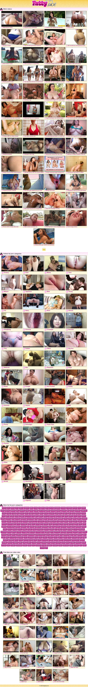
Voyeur (58, 510)
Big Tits (60, 537)
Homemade (19, 545)
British (65, 537)
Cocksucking (67, 539)
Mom (47, 508)
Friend (23, 531)
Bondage (70, 529)
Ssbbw (83, 508)
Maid (20, 542)
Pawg (29, 524)
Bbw (31, 508)
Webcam (13, 510)
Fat (39, 508)
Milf (68, 510)
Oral (79, 516)
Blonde (9, 531)
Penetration (15, 521)
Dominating (31, 534)
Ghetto (32, 526)
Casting (42, 547)
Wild (50, 526)
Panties (9, 513)
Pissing (83, 513)
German (17, 518)
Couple (44, 545)
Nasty (55, 518)
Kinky (66, 516)
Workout (4, 524)
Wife (8, 516)
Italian (71, 545)
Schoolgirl (77, 510)
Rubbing (52, 529)
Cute (84, 524)
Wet (75, 534)
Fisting (13, 513)
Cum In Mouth (10, 526)
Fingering (18, 534)
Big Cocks (46, 516)
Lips (24, 542)
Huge (27, 510)
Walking (4, 526)
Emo (72, 534)
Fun (43, 531)
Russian (75, 508)
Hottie (29, 545)
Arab (33, 516)
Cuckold (64, 510)
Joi (46, 547)
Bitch (80, 531)
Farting (40, 518)
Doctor (20, 529)
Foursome (3, 531)
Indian (60, 545)
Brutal (45, 513)
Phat (13, 518)
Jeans (84, 545)
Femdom (50, 537)
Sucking (37, 513)
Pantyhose (55, 524)
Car (81, 545)
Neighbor (6, 539)
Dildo (62, 521)
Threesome (41, 521)
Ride (73, 513)
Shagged (22, 516)
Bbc (17, 510)
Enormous (27, 516)
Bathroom (53, 521)
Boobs (64, 529)
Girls (52, 531)
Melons (61, 539)
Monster (31, 521)
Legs (28, 531)
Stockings (51, 513)
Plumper (13, 545)
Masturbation (75, 539)
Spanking (23, 518)
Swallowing (81, 529)
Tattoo (9, 534)
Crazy (3, 516)
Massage (4, 542)
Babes (41, 516)
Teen (17, 508)
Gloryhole (69, 531)
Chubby (51, 539)
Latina (39, 539)
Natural (84, 516)
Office (2, 510)
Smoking (63, 531)
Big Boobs (20, 537)
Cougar (36, 510)
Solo (18, 513)
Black (14, 531)
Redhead (53, 516)
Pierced (84, 526)
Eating (16, 516)
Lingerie (29, 542)
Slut (15, 524)
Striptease (40, 529)
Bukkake (60, 518)
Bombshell (44, 526)
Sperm (80, 521)
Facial (36, 537)
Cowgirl (73, 542)
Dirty (61, 534)
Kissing (21, 539)
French (75, 529)
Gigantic (65, 513)
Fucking (33, 531)
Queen (5, 529)
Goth (49, 542)
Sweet (22, 513)
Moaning (15, 529)
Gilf (63, 516)
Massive (82, 539)
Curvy (75, 516)
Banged (66, 524)
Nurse (38, 542)
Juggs (84, 537)
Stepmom (22, 510)
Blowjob (71, 524)
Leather (79, 537)
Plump (2, 518)
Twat (21, 521)
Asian (31, 510)
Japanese (26, 508)
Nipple (24, 529)
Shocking (25, 521)
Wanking (78, 513)
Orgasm (31, 513)
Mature (21, 508)
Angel (56, 513)
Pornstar (4, 545)
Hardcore (78, 542)
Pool (36, 518)
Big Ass (7, 510)
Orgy (50, 524)
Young (35, 508)
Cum (69, 537)
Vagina (60, 529)
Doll (61, 513)
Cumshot (10, 524)
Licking (34, 542)
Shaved (46, 524)
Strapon (9, 521)
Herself (83, 542)
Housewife (38, 545)
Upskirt (75, 521)
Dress (48, 534)
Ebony (4, 513)
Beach (68, 526)
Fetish (55, 537)
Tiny (79, 508)
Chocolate (45, 539)
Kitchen (26, 539)
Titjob (61, 524)
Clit (56, 529)
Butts (70, 521)
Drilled (52, 534)
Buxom (4, 521)
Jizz (33, 545)
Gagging (47, 531)
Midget (11, 516)
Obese (71, 516)
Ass (53, 526)
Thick (18, 524)
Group (63, 542)
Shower (30, 529)
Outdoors (23, 526)
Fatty (40, 537)
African (51, 508)
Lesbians (58, 542)
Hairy (43, 508)
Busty (67, 542)
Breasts (85, 531)
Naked (76, 524)
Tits (36, 521)
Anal (9, 508)
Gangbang (57, 508)
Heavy (34, 529)
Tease (3, 537)
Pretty (65, 518)
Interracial (65, 545)
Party (80, 524)
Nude (84, 521)
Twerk (37, 524)
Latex (35, 539)
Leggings (15, 542)
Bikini (13, 534)
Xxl (28, 526)
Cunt (58, 521)
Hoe (8, 545)
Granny (4, 508)
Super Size (84, 510)
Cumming (84, 518)
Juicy (16, 539)
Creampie (69, 508)
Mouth (45, 518)
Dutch (57, 534)
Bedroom (25, 534)
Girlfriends (57, 531)
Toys (33, 524)
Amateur (76, 545)
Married (10, 542)
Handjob (49, 545)
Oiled (73, 526)
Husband (55, 545)
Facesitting (31, 537)
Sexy (37, 516)
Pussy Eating (30, 518)
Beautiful (80, 534)
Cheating (44, 542)
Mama (12, 508)
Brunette (74, 537)
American (63, 526)
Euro (85, 534)
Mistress (46, 529)
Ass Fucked (42, 510)
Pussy (71, 510)
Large (31, 539)
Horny (52, 542)
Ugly (70, 513)
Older (26, 513)
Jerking (56, 539)
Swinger (47, 521)
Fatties (45, 537)
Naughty (11, 539)
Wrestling (78, 526)
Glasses (75, 531)
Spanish (18, 526)
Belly (7, 537)
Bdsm (41, 513)
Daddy (48, 510)
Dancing (58, 516)
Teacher (58, 526)
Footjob (19, 531)
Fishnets (38, 531)
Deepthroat (66, 534)
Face (25, 537)
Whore (9, 529)
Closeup (63, 508)
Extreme (53, 510)
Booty (74, 518)
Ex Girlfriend (13, 537)
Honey (25, 545)
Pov (42, 524)
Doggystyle (38, 526)
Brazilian (4, 534)
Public (70, 518)
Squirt (78, 518)
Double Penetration (40, 534)
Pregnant (50, 518)
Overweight (24, 524)
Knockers (8, 518)
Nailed (66, 521)
